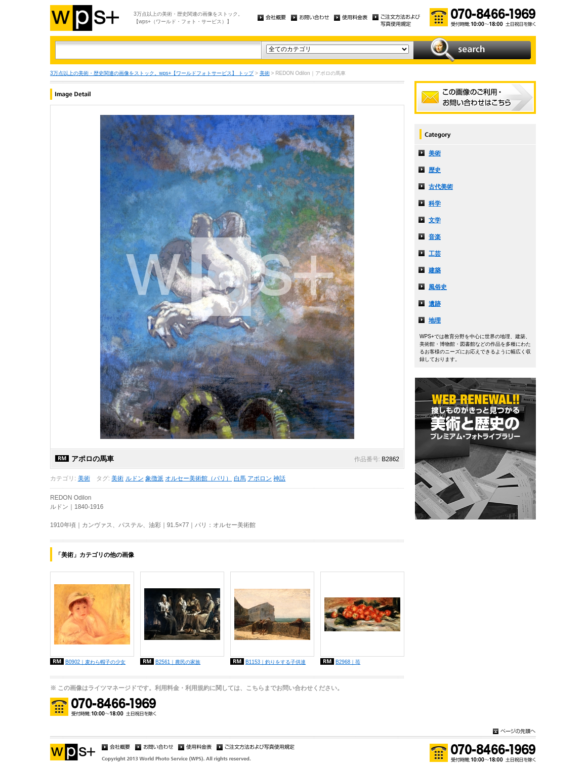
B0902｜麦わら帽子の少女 (95, 662)
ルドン (134, 478)
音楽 (435, 236)
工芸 (435, 253)
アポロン (259, 478)
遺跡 (435, 303)
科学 (435, 203)
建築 (435, 270)
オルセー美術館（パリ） (198, 478)
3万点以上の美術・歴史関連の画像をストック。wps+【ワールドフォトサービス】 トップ (152, 73)
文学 (435, 220)
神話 (279, 478)
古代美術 (441, 186)
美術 (265, 73)
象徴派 (154, 478)
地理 (435, 320)
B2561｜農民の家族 (177, 662)
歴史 (435, 170)
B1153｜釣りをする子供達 (275, 662)
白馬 (240, 478)
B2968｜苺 (348, 662)
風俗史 (438, 287)
